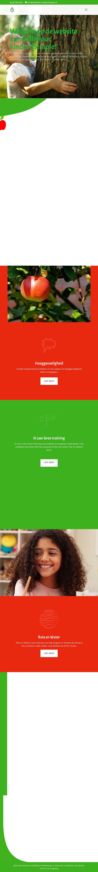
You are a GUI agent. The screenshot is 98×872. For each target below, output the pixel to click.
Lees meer (49, 381)
